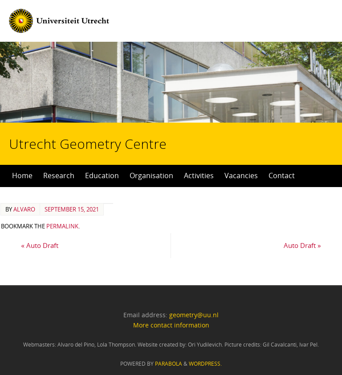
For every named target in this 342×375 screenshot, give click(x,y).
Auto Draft (39, 245)
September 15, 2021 (72, 209)
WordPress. (205, 363)
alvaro (24, 209)
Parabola (168, 363)
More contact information (171, 325)
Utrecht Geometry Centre (101, 115)
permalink (62, 226)
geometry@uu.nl (194, 315)
